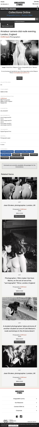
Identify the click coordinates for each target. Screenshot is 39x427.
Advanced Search (19, 21)
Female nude (25, 154)
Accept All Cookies (13, 425)
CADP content (16, 154)
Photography (34, 154)
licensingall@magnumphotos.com (21, 72)
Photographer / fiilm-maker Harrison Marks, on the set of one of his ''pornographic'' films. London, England (19, 280)
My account (35, 3)
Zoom (19, 78)
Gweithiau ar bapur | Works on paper (24, 151)
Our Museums (5, 4)
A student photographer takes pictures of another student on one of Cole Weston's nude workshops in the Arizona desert (19, 328)
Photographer (4, 157)
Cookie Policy (34, 424)
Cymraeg (36, 1)
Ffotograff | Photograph (7, 151)
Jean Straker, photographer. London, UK (19, 205)
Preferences (4, 425)
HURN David (5, 37)
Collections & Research (8, 9)
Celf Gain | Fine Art (6, 154)
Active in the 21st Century (16, 157)
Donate (2, 1)
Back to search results (7, 25)
